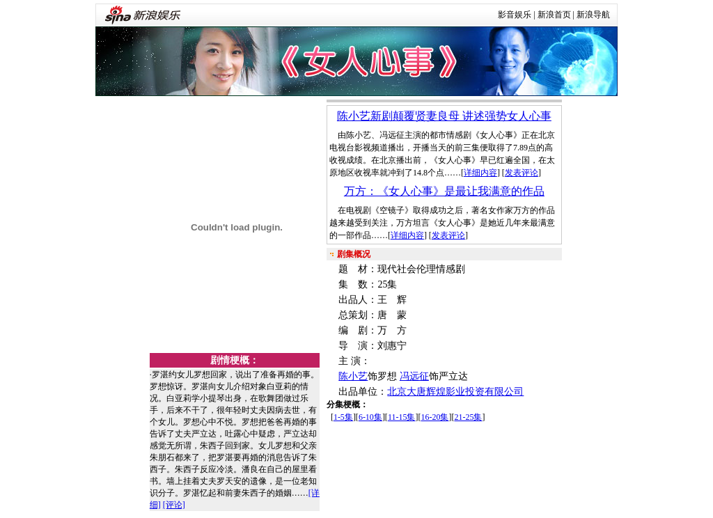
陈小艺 (353, 376)
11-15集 (402, 417)
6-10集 (370, 417)
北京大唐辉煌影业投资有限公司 (455, 391)
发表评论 (521, 173)
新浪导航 (593, 14)
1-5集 (343, 417)
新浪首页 (554, 14)
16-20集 (434, 417)
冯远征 (414, 376)
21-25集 (468, 417)
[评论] (174, 505)
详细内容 (480, 173)
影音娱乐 (514, 14)
